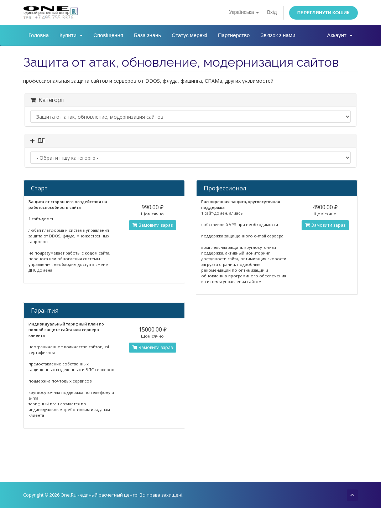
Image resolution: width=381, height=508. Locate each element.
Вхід (272, 12)
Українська (244, 12)
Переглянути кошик (323, 12)
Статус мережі (189, 35)
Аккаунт (340, 35)
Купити (71, 35)
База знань (147, 35)
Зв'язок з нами (277, 35)
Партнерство (234, 35)
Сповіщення (108, 35)
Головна (38, 35)
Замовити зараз (152, 225)
